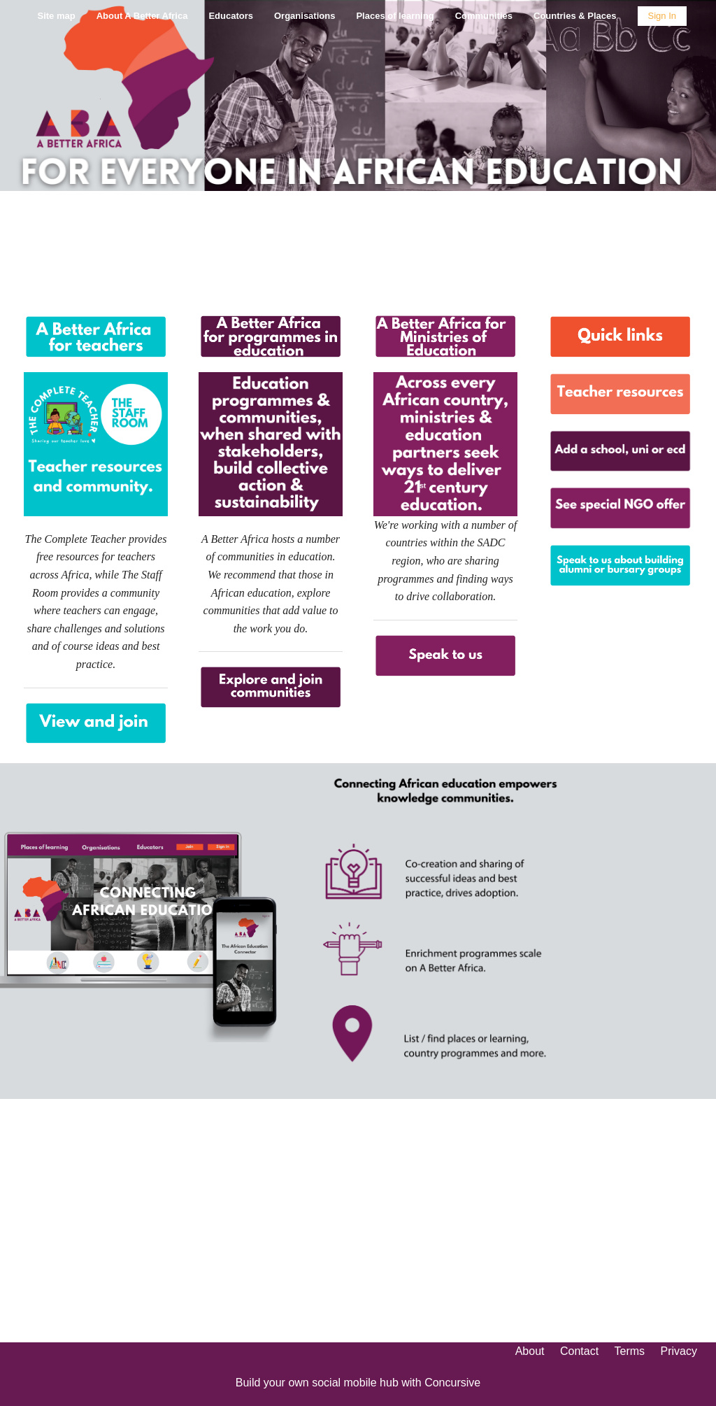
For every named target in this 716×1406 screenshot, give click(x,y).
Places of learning (395, 15)
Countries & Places (575, 15)
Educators (230, 15)
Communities (484, 15)
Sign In (662, 15)
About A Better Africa (142, 15)
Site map (56, 15)
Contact (579, 1351)
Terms (630, 1351)
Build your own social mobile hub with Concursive (358, 1383)
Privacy (679, 1351)
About (530, 1351)
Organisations (304, 15)
